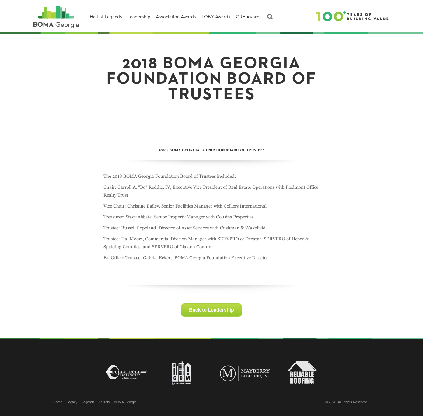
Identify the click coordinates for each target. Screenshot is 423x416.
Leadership (139, 17)
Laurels (104, 402)
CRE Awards (249, 17)
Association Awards (176, 17)
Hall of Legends (106, 17)
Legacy (71, 402)
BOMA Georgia (125, 402)
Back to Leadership (211, 310)
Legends (88, 402)
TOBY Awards (215, 17)
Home (57, 402)
